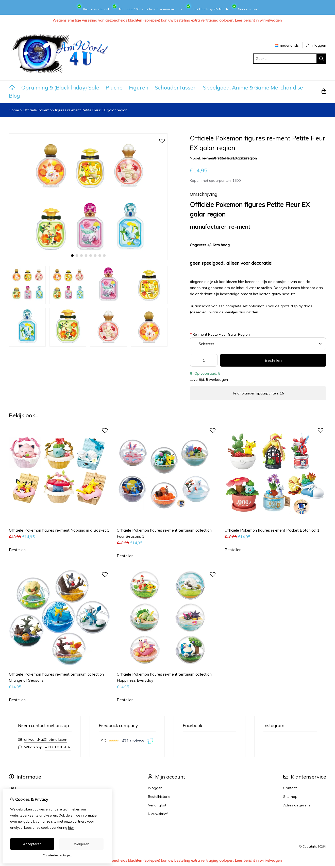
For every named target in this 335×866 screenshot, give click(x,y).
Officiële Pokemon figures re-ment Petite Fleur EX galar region (75, 110)
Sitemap (290, 796)
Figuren (138, 87)
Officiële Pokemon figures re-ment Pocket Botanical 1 (272, 530)
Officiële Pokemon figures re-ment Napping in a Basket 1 (59, 530)
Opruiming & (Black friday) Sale (60, 87)
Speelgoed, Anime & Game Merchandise (253, 87)
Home (14, 110)
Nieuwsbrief (158, 813)
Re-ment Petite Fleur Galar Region (220, 334)
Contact (290, 788)
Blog (14, 95)
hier (71, 827)
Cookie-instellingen (57, 855)
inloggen (316, 45)
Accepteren (32, 844)
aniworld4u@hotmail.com (45, 739)
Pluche (114, 87)
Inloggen (155, 788)
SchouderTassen (176, 87)
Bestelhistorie (159, 796)
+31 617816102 (58, 747)
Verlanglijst (157, 805)
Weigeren (81, 844)
